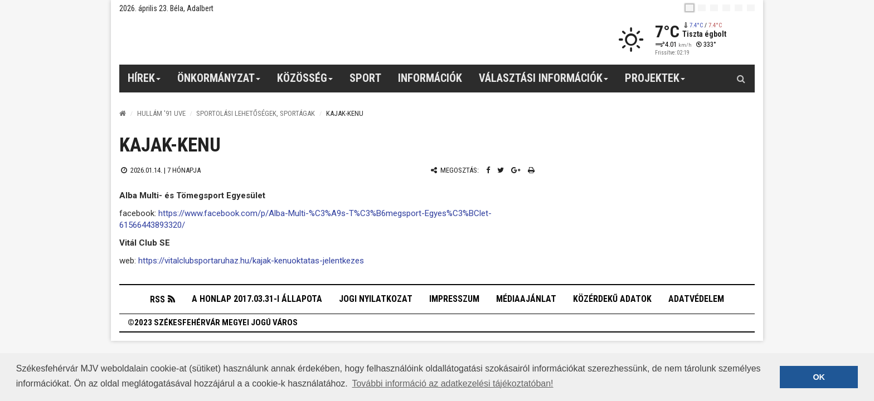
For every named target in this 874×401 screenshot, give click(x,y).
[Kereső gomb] (741, 78)
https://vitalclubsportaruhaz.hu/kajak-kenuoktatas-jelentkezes (251, 261)
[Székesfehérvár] (222, 39)
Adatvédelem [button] (696, 299)
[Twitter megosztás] (500, 170)
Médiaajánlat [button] (526, 299)
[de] (726, 7)
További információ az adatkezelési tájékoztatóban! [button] (452, 383)
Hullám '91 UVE (161, 113)
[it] (738, 7)
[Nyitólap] (122, 113)
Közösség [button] (305, 81)
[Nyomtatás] (531, 170)
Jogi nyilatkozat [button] (375, 299)
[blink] (751, 7)
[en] (702, 7)
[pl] (714, 7)
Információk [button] (430, 78)
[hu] (689, 7)
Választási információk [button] (544, 81)
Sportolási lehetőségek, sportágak (255, 113)
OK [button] (819, 377)
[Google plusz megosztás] (516, 170)
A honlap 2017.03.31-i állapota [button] (257, 299)
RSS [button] (157, 299)
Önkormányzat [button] (219, 81)
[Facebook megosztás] (488, 170)
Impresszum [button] (454, 299)
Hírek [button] (144, 81)
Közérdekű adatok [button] (612, 299)
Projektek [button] (655, 81)
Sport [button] (365, 78)
